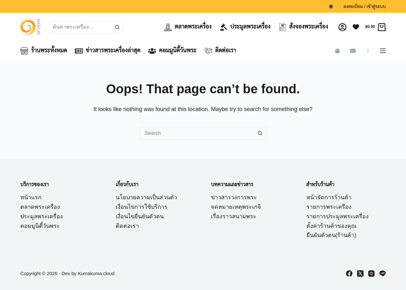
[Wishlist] (356, 27)
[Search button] (117, 27)
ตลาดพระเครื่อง (188, 27)
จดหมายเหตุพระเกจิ (236, 207)
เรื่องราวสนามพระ (233, 216)
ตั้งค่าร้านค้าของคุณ (331, 226)
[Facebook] (349, 273)
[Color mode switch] (331, 6)
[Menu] (383, 51)
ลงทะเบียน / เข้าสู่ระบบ (365, 6)
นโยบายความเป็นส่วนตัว (146, 197)
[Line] (382, 273)
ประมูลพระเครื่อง (245, 27)
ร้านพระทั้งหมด (43, 51)
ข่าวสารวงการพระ (234, 197)
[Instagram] (371, 273)
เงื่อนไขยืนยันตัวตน (140, 216)
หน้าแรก (31, 197)
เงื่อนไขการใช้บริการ (141, 207)
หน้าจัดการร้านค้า (328, 197)
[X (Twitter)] (360, 273)
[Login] (342, 27)
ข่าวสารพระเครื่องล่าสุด (107, 51)
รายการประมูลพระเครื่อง (337, 216)
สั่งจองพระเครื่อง (303, 27)
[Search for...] (79, 27)
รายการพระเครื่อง (328, 207)
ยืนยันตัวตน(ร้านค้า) (331, 235)
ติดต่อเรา (220, 51)
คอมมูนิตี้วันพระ (172, 51)
